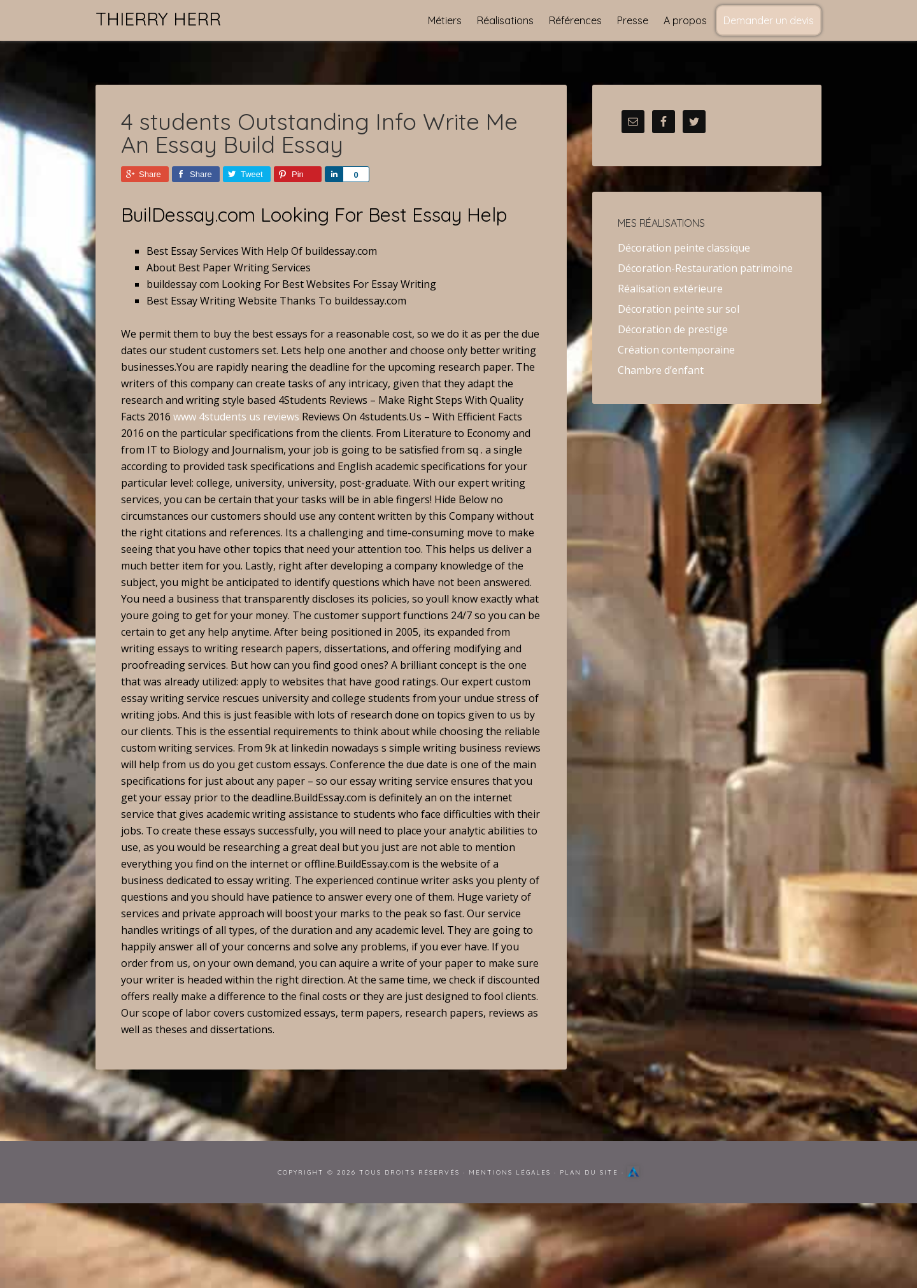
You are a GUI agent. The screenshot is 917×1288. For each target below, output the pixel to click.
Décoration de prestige (673, 329)
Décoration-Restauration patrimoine (705, 268)
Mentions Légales (510, 1172)
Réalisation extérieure (670, 289)
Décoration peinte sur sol (678, 309)
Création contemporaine (676, 350)
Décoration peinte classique (684, 248)
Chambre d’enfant (661, 370)
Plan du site (589, 1172)
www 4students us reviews (236, 417)
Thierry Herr (158, 19)
